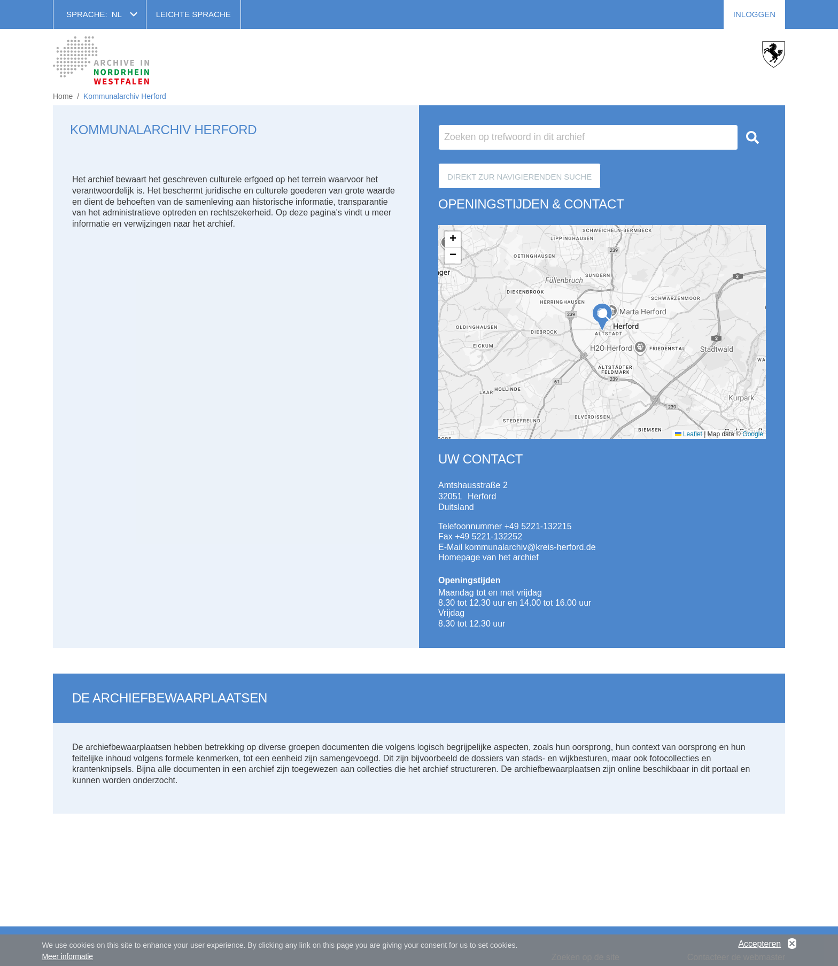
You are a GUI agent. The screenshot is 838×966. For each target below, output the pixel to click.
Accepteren (759, 944)
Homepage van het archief (488, 557)
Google (752, 434)
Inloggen (754, 14)
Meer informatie (67, 956)
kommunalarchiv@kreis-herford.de (530, 547)
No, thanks (792, 945)
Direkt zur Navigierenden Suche (519, 176)
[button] (602, 317)
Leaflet (688, 434)
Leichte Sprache (193, 14)
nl (117, 14)
